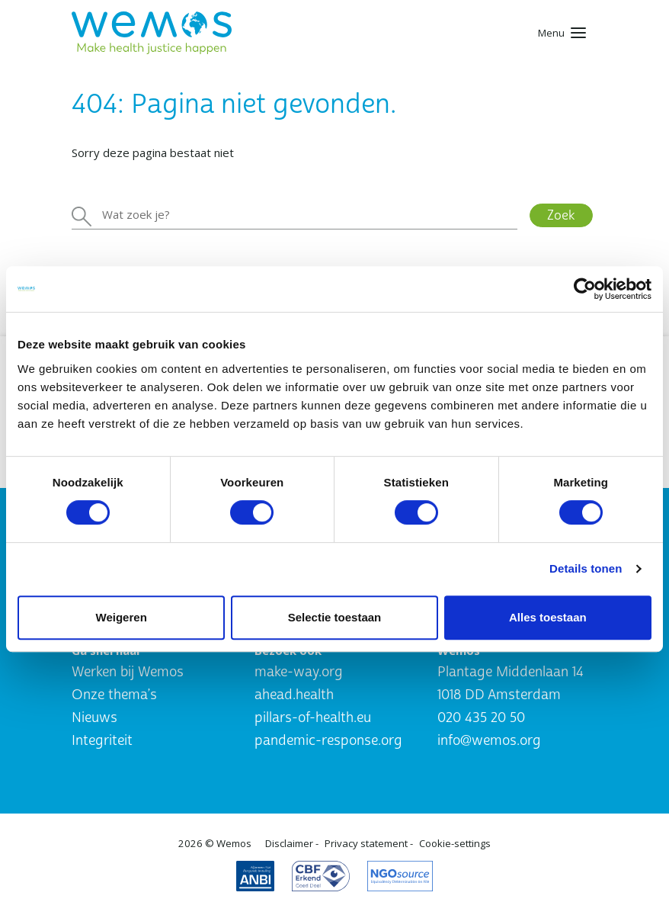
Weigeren (121, 617)
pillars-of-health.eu (312, 718)
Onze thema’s (114, 695)
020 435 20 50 (481, 718)
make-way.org (298, 672)
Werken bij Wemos (128, 672)
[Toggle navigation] (562, 32)
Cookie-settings (455, 843)
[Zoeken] (294, 215)
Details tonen (585, 568)
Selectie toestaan (335, 617)
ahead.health (294, 695)
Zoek (561, 215)
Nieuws (94, 718)
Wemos (233, 843)
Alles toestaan (548, 617)
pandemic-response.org (328, 740)
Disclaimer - (291, 843)
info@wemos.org (489, 740)
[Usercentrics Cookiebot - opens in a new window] (584, 289)
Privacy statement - (369, 843)
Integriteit (102, 740)
